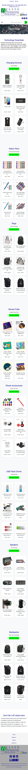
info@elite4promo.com (14, 6)
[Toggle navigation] (2, 22)
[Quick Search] (17, 22)
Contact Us (14, 743)
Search (14, 740)
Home (14, 734)
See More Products (14, 68)
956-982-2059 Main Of (8, 5)
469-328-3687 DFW (20, 5)
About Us (14, 737)
